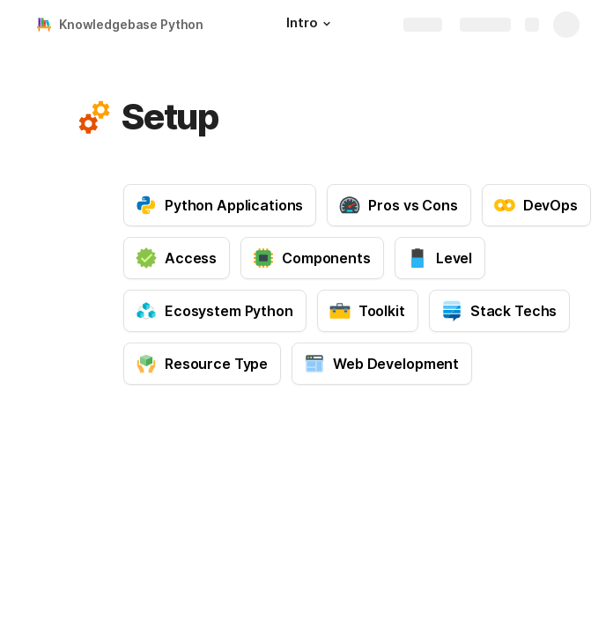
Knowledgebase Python (131, 24)
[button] (327, 24)
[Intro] (310, 24)
